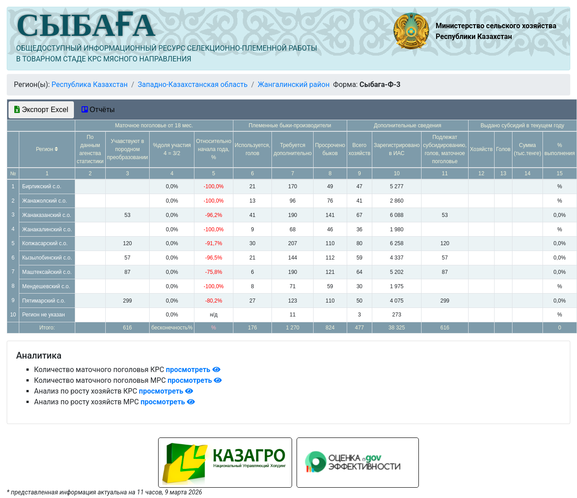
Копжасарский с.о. (45, 243)
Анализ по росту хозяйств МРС (87, 402)
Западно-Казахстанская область (192, 84)
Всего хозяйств (359, 149)
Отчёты (98, 109)
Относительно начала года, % (213, 149)
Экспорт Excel (41, 109)
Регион (47, 149)
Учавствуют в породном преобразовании (127, 149)
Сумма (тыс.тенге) (527, 149)
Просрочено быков (330, 149)
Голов (503, 149)
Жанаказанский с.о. (46, 215)
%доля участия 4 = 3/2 (172, 149)
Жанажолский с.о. (44, 201)
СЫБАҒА (85, 25)
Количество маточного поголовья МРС (101, 380)
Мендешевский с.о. (46, 286)
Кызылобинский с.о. (47, 258)
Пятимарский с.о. (43, 301)
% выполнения (559, 149)
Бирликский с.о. (41, 186)
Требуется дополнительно (293, 149)
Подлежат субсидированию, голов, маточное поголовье (444, 149)
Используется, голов (253, 149)
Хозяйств (481, 149)
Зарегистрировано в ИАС (397, 149)
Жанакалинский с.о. (47, 229)
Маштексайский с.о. (47, 272)
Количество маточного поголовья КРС (100, 369)
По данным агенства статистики (90, 149)
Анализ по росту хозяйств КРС (86, 391)
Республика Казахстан (90, 84)
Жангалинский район (293, 84)
